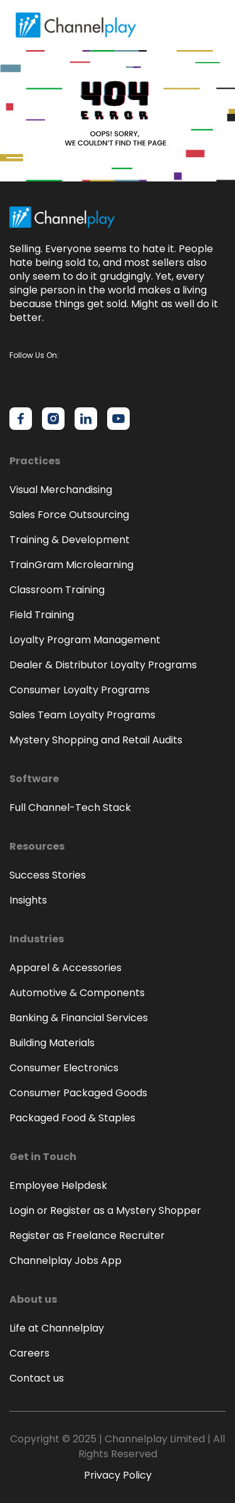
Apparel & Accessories (65, 967)
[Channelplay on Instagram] (53, 418)
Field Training (41, 615)
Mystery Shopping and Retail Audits (95, 740)
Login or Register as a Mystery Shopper (105, 1210)
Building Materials (52, 1043)
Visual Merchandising (60, 489)
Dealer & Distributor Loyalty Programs (103, 665)
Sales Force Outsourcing (69, 514)
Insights (28, 900)
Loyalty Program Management (84, 640)
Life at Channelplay (56, 1328)
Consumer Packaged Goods (78, 1093)
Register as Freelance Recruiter (87, 1235)
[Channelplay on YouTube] (118, 418)
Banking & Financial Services (78, 1018)
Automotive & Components (77, 993)
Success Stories (47, 875)
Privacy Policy (118, 1475)
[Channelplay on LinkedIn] (86, 418)
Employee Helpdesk (58, 1185)
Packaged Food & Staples (72, 1118)
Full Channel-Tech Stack (70, 807)
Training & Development (69, 539)
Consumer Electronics (63, 1068)
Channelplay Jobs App (65, 1260)
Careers (29, 1353)
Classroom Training (57, 590)
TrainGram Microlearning (71, 565)
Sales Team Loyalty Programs (82, 715)
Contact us (36, 1378)
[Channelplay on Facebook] (20, 418)
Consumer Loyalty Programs (79, 690)
